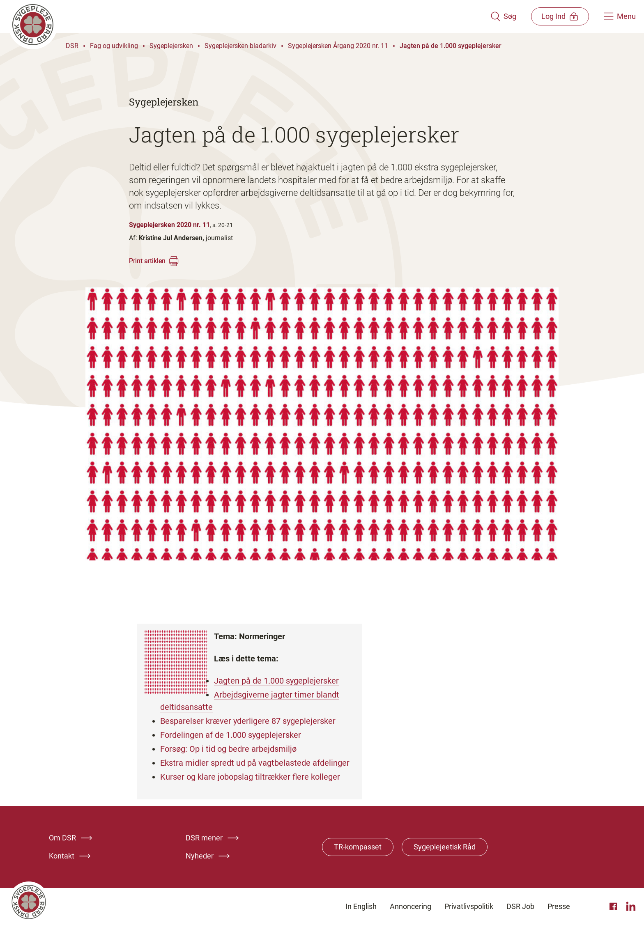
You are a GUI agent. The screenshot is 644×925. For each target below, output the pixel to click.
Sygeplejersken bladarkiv (240, 46)
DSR (72, 46)
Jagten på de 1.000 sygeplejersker (450, 46)
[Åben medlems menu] (560, 16)
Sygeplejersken (171, 46)
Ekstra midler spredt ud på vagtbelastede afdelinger (255, 763)
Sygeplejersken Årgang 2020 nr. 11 (338, 46)
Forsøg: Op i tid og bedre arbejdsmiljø (228, 749)
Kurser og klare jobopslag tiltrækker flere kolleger (250, 777)
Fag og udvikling (114, 46)
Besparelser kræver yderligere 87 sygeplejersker (248, 721)
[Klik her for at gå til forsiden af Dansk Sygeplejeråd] (249, 16)
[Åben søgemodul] (503, 16)
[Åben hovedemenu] (620, 16)
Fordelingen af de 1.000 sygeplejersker (230, 735)
